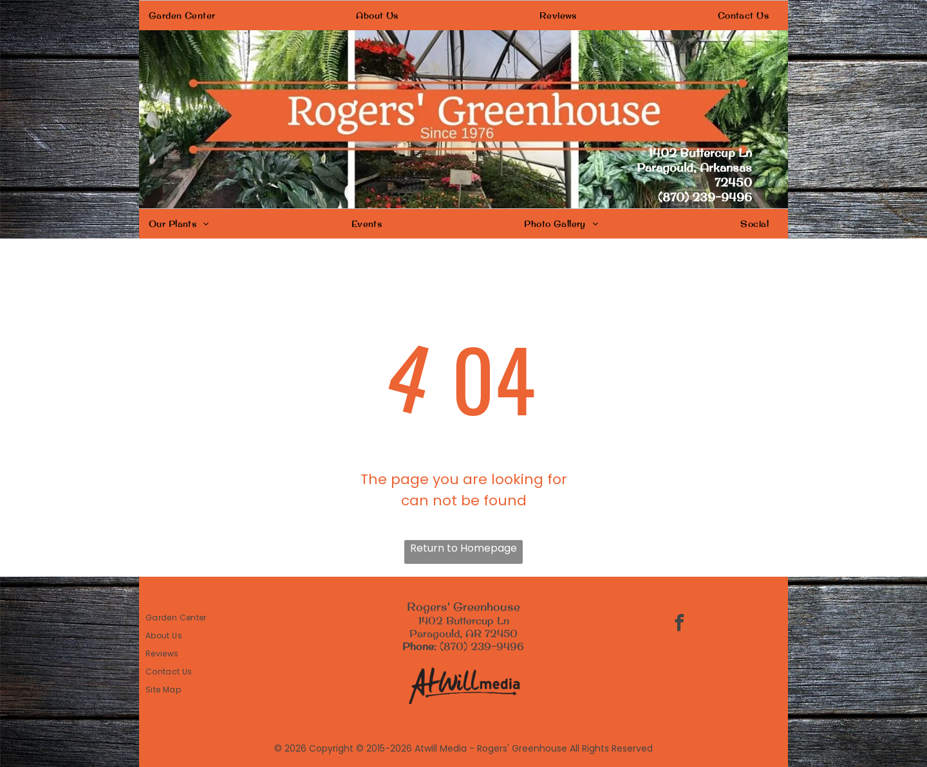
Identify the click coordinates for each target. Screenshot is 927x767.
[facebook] (680, 624)
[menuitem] (186, 15)
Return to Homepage (463, 548)
